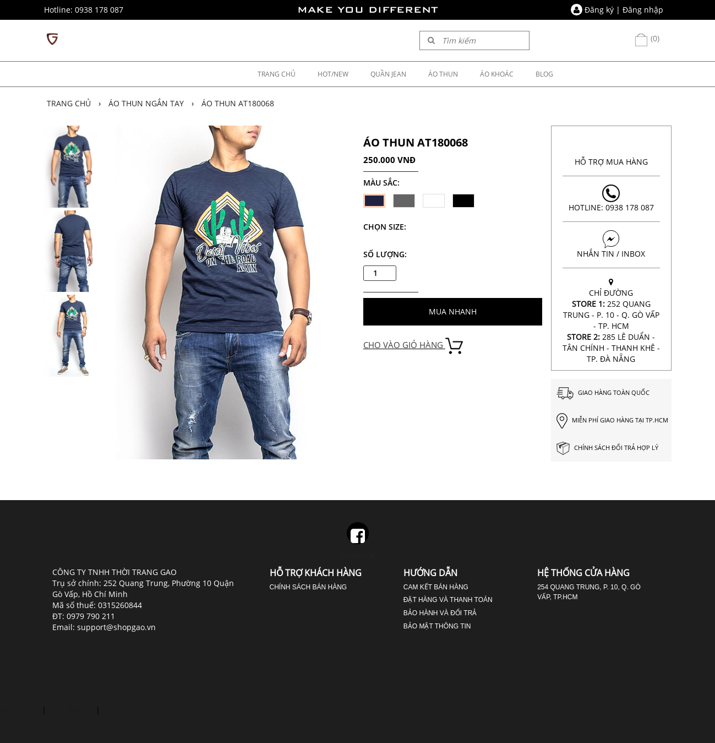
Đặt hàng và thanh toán (448, 600)
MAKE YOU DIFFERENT (367, 9)
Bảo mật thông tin (437, 626)
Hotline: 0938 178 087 (611, 199)
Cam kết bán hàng (435, 587)
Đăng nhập (643, 9)
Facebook (357, 541)
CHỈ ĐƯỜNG (611, 320)
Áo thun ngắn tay (146, 103)
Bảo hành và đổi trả (440, 613)
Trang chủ (69, 103)
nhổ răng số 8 (127, 709)
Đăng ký (599, 9)
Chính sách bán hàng (308, 587)
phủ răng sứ (71, 709)
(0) (646, 38)
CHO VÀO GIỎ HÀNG (413, 344)
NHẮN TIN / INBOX (611, 244)
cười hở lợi (20, 709)
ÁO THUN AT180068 (237, 103)
